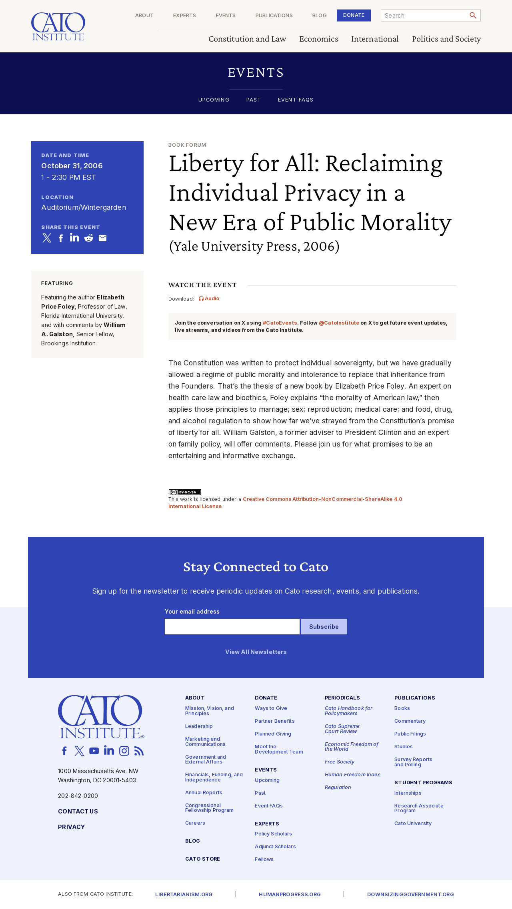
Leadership (199, 726)
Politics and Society (446, 39)
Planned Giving (273, 734)
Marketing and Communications (205, 742)
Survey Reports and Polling (413, 763)
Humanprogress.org (289, 894)
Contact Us (78, 812)
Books (402, 709)
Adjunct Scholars (275, 847)
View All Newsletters (256, 652)
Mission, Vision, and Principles (209, 711)
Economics (318, 39)
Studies (403, 747)
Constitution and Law (247, 39)
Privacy (71, 827)
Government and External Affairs (205, 760)
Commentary (410, 721)
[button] (256, 72)
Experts (184, 15)
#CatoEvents (280, 323)
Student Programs (423, 782)
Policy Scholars (273, 834)
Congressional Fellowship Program (209, 808)
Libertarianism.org (183, 894)
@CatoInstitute (339, 323)
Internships (408, 793)
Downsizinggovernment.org (410, 894)
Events (226, 15)
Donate (353, 15)
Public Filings (410, 734)
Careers (195, 823)
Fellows (264, 860)
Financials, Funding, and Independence (214, 778)
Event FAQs (296, 100)
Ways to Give (271, 709)
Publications (274, 15)
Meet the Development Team (279, 750)
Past (254, 100)
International (375, 39)
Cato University (413, 824)
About (144, 15)
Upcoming (214, 100)
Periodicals (342, 698)
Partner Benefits (274, 721)
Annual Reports (203, 792)
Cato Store (202, 859)
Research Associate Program (419, 808)
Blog (319, 15)
